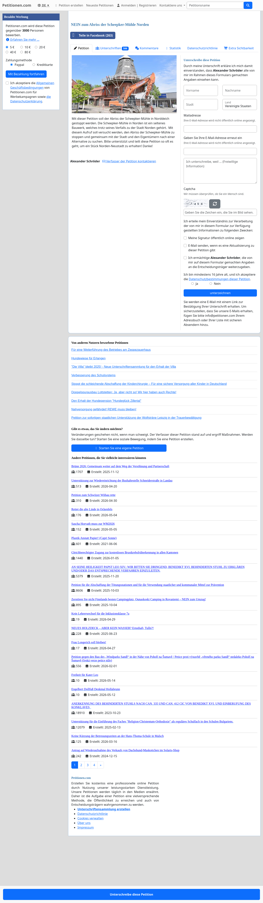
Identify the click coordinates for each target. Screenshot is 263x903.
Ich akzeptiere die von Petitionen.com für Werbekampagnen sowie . (32, 206)
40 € (13, 166)
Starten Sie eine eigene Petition (119, 501)
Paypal (19, 179)
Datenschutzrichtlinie (202, 101)
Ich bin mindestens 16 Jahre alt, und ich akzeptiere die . (219, 330)
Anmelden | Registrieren (136, 5)
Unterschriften (112, 101)
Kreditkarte (45, 179)
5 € (12, 161)
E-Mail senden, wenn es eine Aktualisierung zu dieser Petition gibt (221, 301)
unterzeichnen (220, 346)
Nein (217, 337)
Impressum (85, 881)
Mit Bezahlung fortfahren (26, 188)
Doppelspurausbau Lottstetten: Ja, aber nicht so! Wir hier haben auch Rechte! (123, 445)
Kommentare (147, 101)
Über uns (84, 876)
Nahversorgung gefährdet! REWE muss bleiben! (103, 462)
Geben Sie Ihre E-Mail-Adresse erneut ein (213, 191)
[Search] (215, 5)
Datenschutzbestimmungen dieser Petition (219, 332)
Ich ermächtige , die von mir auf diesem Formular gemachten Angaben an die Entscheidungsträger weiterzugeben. (221, 315)
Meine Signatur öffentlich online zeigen (216, 291)
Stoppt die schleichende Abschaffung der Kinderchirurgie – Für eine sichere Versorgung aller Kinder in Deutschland (149, 437)
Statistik (173, 101)
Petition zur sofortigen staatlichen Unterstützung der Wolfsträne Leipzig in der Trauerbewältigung (136, 471)
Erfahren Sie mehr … (22, 154)
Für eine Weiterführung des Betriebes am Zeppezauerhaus (111, 403)
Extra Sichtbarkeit (239, 101)
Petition (81, 101)
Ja (197, 337)
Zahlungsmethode (19, 174)
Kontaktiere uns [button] (171, 5)
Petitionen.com (16, 5)
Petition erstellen (68, 5)
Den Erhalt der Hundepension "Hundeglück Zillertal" (106, 454)
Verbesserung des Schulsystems (93, 428)
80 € (28, 166)
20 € (42, 161)
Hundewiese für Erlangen (88, 411)
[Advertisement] (164, 43)
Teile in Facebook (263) (91, 88)
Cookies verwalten (90, 871)
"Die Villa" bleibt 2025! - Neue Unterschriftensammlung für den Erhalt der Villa (123, 420)
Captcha (189, 242)
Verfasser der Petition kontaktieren (129, 214)
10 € (28, 161)
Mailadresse (192, 169)
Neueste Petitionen (100, 5)
